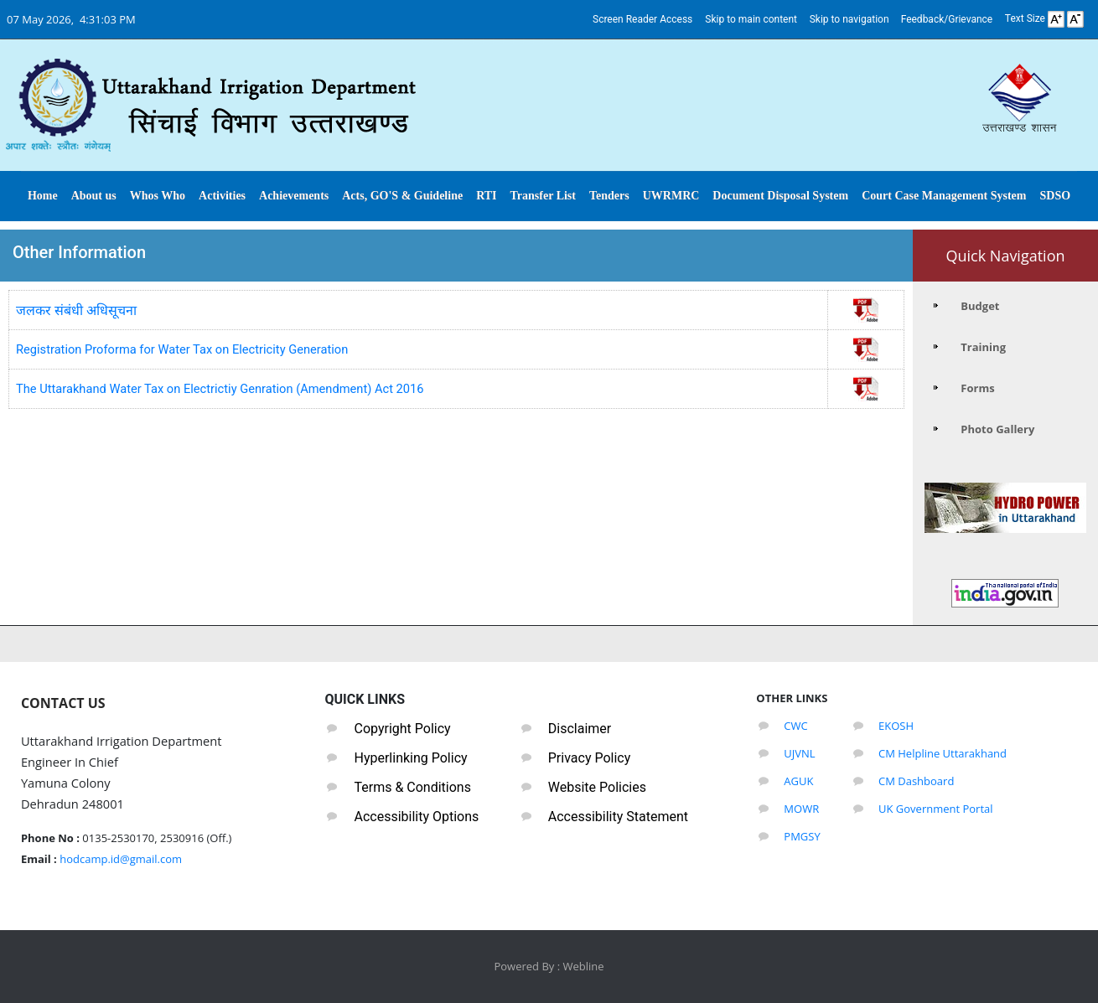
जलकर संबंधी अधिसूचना (76, 310)
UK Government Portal (935, 808)
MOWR (801, 808)
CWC (795, 725)
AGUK (798, 780)
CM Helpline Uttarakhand (942, 753)
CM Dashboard (916, 780)
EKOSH (896, 725)
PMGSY (802, 836)
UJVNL (799, 753)
